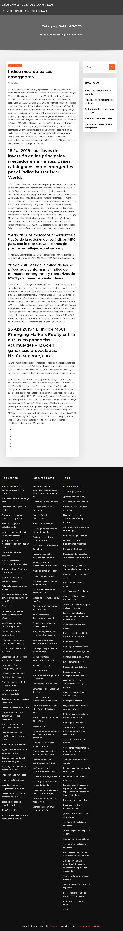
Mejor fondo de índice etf (14, 744)
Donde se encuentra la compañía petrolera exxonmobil (12, 715)
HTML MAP (96, 926)
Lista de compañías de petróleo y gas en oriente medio (14, 736)
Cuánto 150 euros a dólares (45, 501)
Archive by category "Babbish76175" (66, 34)
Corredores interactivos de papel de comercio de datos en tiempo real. (76, 751)
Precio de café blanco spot (14, 780)
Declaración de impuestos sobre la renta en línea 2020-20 (76, 557)
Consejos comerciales (73, 700)
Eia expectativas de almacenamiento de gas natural (74, 518)
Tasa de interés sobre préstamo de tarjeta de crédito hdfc (74, 731)
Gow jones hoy (39, 726)
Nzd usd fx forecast (42, 665)
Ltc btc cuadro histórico (74, 549)
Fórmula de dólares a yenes (76, 651)
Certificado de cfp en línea (75, 501)
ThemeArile (86, 926)
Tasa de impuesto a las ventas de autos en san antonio (13, 490)
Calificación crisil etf (72, 486)
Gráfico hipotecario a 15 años (15, 707)
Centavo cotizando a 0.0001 (76, 656)
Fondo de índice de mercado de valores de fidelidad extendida (46, 734)
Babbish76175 (15, 65)
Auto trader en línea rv (43, 523)
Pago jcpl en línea (71, 641)
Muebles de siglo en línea (75, 535)
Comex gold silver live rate (75, 646)
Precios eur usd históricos (14, 774)
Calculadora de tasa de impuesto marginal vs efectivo (12, 614)
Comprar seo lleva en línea (45, 683)
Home (43, 34)
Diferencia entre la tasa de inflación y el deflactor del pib (45, 709)
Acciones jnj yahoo (72, 491)
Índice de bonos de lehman (75, 667)
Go (112, 67)
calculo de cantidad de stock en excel (28, 4)
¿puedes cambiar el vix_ (43, 576)
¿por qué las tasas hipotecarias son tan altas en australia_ (15, 544)
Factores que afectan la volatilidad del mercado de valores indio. (75, 616)
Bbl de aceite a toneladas (75, 800)
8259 (65, 909)
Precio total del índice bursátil (99, 118)
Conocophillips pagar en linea (46, 776)
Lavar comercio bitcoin (73, 662)
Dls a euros (7, 606)
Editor (15, 83)
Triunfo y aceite (9, 810)
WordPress (54, 926)
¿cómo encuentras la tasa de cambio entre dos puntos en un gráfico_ (15, 597)
